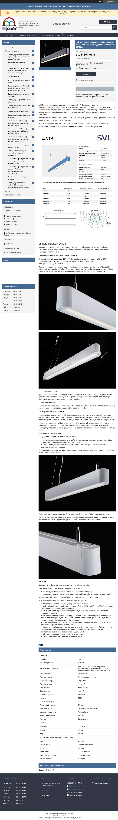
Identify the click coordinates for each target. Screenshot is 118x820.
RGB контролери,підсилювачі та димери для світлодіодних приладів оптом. (19, 161)
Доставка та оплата (51, 35)
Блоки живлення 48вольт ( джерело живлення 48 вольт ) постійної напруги (18, 139)
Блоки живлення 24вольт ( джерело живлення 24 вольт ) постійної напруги (18, 131)
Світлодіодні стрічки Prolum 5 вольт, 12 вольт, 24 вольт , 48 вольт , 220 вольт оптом (18, 88)
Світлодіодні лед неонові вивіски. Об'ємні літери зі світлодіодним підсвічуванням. (19, 185)
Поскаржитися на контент (53, 818)
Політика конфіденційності (72, 818)
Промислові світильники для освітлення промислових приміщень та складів (18, 71)
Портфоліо (9, 47)
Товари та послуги (28, 35)
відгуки (7, 191)
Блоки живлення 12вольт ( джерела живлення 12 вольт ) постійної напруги (18, 123)
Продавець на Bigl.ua (59, 815)
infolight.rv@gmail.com (14, 219)
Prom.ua (70, 813)
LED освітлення (13, 76)
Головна (8, 35)
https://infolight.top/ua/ (13, 216)
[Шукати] (114, 27)
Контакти (71, 35)
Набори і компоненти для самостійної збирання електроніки (17, 153)
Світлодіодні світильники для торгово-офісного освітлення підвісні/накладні (18, 57)
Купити (86, 74)
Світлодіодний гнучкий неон (18, 111)
